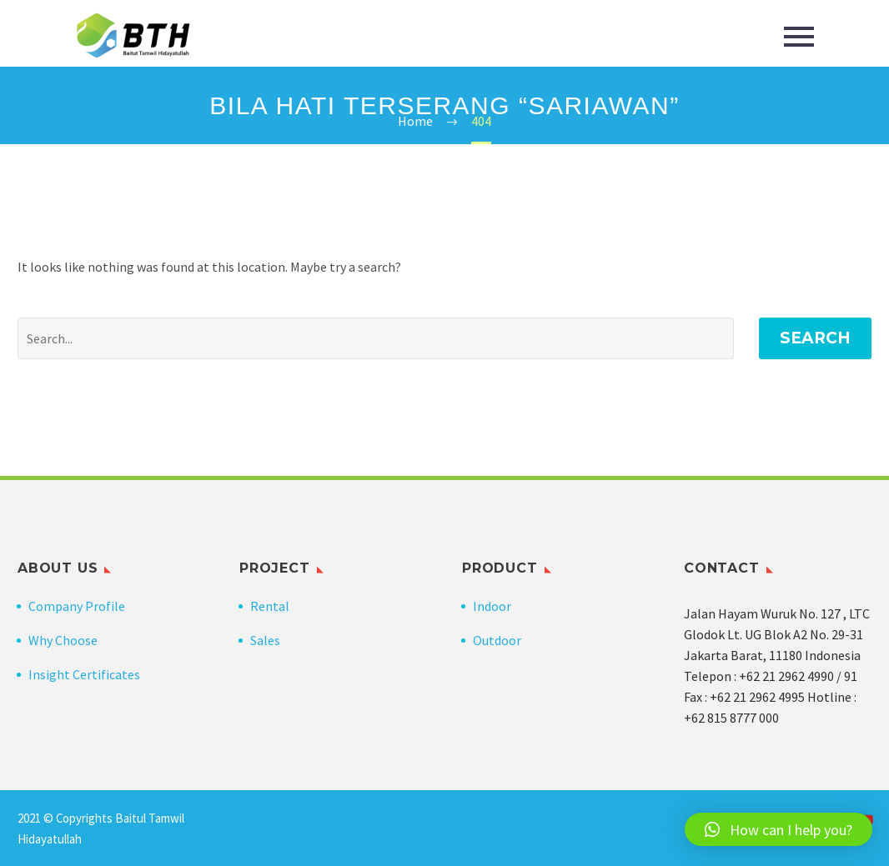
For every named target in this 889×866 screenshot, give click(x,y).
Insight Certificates (84, 674)
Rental (269, 606)
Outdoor (497, 640)
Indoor (492, 606)
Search (815, 338)
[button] (778, 829)
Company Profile (76, 606)
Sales (265, 640)
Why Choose (63, 640)
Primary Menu (799, 37)
